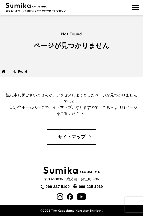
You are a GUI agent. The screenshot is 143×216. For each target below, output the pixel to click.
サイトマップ (71, 136)
